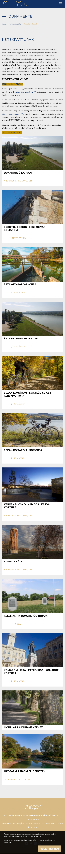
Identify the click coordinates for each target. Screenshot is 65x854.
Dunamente (15, 23)
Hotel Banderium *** (12, 113)
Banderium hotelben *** (24, 91)
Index (4, 23)
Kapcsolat (33, 827)
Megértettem (49, 848)
